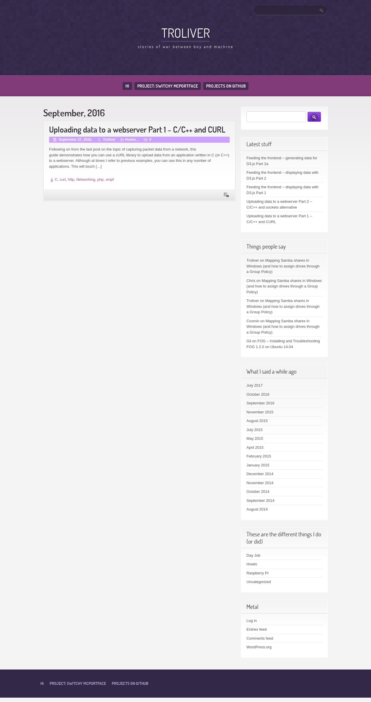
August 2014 (257, 509)
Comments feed (259, 638)
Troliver (185, 33)
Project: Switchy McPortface (167, 86)
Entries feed (256, 629)
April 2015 (255, 447)
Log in (251, 620)
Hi (127, 86)
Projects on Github (226, 86)
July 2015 (254, 430)
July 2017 (254, 385)
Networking (85, 179)
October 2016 (257, 394)
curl (63, 179)
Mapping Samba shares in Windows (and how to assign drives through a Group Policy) (282, 266)
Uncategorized (258, 582)
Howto (130, 139)
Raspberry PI (257, 573)
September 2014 (260, 500)
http (71, 179)
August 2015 (257, 421)
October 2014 (257, 491)
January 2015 (257, 465)
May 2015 (254, 438)
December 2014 (259, 474)
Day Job (253, 555)
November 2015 (259, 412)
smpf (110, 179)
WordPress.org (258, 647)
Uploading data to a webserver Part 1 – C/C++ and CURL (137, 129)
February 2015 (258, 456)
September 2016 (260, 403)
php (100, 179)
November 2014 (259, 483)
